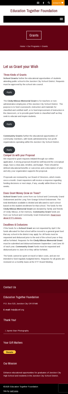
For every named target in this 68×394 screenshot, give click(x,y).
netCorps (14, 391)
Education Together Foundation (33, 10)
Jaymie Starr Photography (18, 331)
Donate (58, 3)
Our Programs (33, 46)
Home (22, 46)
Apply (9, 92)
